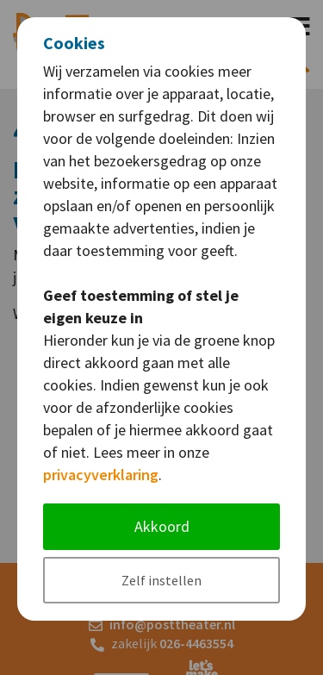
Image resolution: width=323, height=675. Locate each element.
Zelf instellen (161, 580)
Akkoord (161, 526)
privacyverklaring (100, 474)
